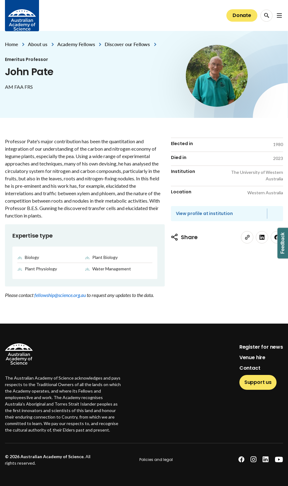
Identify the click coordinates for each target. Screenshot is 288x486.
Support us (258, 382)
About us (37, 44)
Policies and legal (156, 459)
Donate (242, 15)
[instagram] (253, 459)
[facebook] (241, 459)
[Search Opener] (266, 16)
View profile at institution (204, 213)
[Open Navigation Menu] (279, 15)
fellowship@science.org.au (60, 295)
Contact (249, 368)
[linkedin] (262, 237)
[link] (247, 237)
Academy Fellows (76, 44)
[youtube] (279, 459)
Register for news (261, 347)
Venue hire (252, 357)
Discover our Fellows (127, 44)
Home (11, 44)
